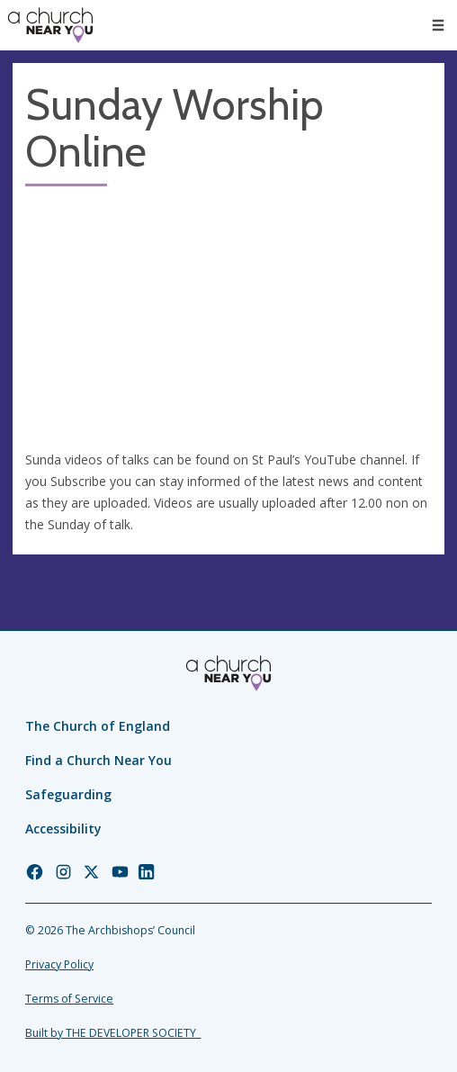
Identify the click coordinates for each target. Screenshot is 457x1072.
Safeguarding (68, 794)
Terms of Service (69, 998)
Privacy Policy (59, 964)
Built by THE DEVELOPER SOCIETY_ (113, 1032)
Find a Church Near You (98, 760)
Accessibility (63, 828)
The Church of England (97, 725)
